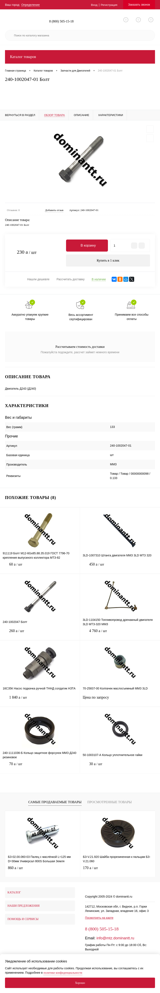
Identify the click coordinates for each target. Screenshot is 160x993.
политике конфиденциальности (63, 972)
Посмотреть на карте (99, 918)
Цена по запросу (120, 700)
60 (40, 568)
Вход (93, 4)
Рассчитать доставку (70, 279)
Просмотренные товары (109, 802)
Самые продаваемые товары (54, 802)
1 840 (40, 701)
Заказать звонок (139, 4)
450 (120, 568)
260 (40, 634)
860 (15, 868)
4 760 (120, 634)
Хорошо (80, 982)
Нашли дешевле (38, 279)
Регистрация (108, 4)
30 (120, 767)
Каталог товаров (80, 57)
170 (90, 868)
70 (40, 767)
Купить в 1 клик (108, 260)
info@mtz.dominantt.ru (115, 938)
